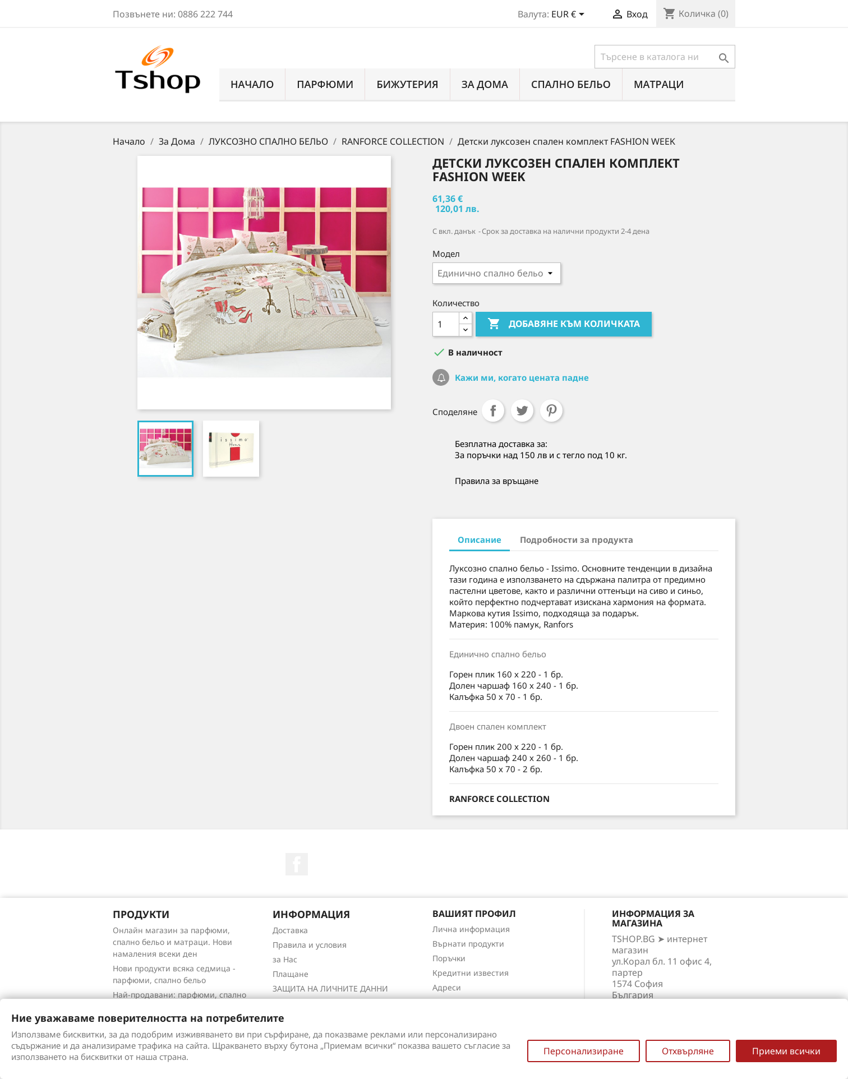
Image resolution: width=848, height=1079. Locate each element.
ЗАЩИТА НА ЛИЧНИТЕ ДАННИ (330, 988)
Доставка (290, 930)
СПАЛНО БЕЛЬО (571, 84)
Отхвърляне (688, 1051)
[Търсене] (664, 56)
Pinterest (551, 410)
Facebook (296, 864)
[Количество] (445, 324)
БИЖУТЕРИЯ (407, 84)
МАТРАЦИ (659, 84)
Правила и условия (310, 944)
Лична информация (471, 929)
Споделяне (493, 410)
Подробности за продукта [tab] (576, 539)
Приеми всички (786, 1051)
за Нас (285, 959)
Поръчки (449, 958)
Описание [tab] (479, 539)
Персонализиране (583, 1051)
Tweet (522, 410)
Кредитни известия (470, 972)
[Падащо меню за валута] (569, 15)
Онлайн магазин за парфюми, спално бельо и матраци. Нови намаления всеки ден (172, 942)
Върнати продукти (468, 943)
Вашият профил (474, 913)
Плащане (290, 974)
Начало (252, 84)
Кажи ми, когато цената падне (521, 377)
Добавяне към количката (563, 324)
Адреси (446, 987)
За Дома (485, 84)
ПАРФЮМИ (325, 84)
